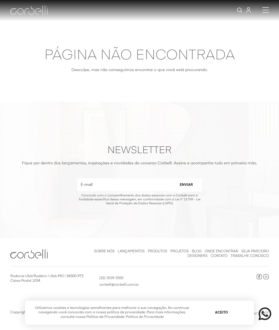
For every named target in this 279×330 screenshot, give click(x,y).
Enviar (186, 185)
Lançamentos (131, 251)
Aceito (221, 312)
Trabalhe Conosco (250, 256)
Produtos (157, 251)
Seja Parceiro (255, 251)
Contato (219, 256)
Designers (197, 256)
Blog (197, 251)
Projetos (179, 251)
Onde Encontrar (221, 251)
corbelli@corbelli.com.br (119, 285)
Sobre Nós (104, 251)
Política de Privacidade (145, 317)
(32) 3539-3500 (111, 278)
